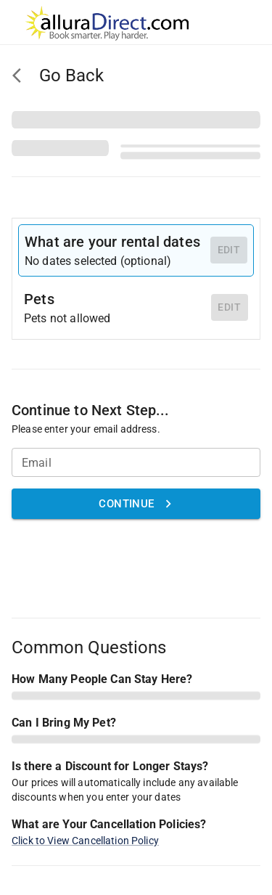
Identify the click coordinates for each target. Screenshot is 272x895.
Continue (136, 504)
